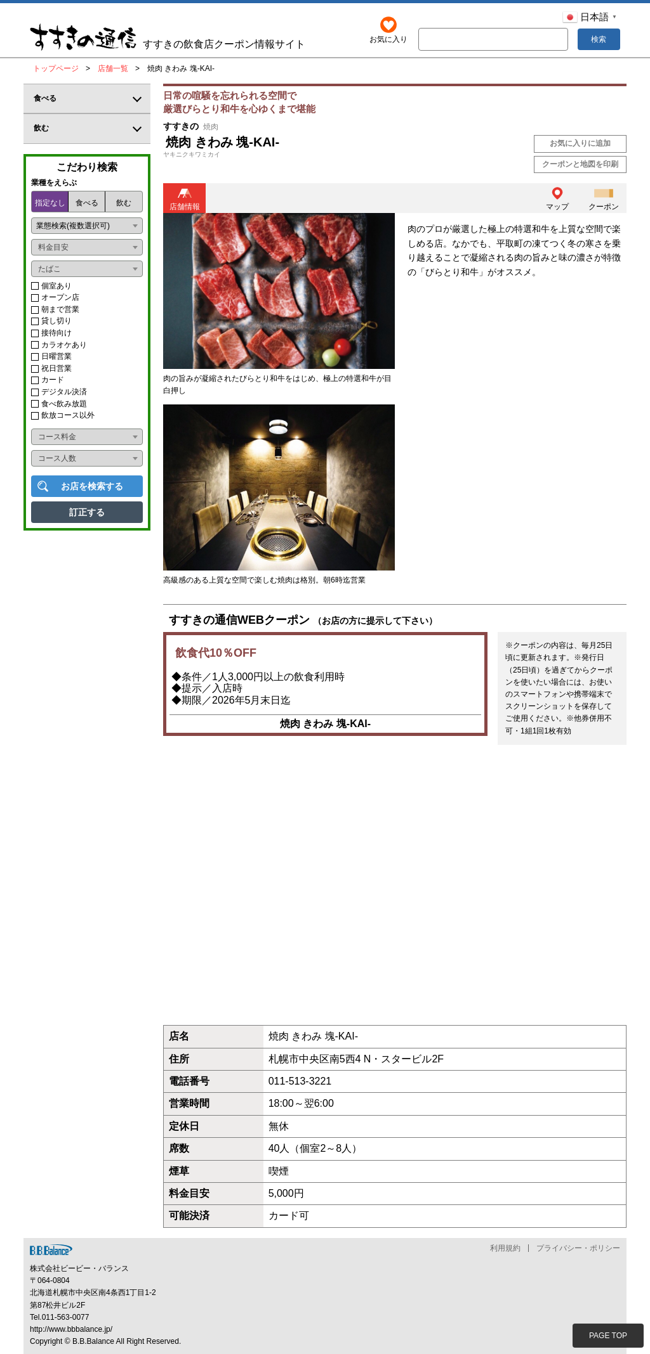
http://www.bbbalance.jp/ (71, 1329)
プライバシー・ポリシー (578, 1248)
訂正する (87, 512)
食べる (87, 202)
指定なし (50, 202)
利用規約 (505, 1248)
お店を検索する (92, 486)
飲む (123, 202)
